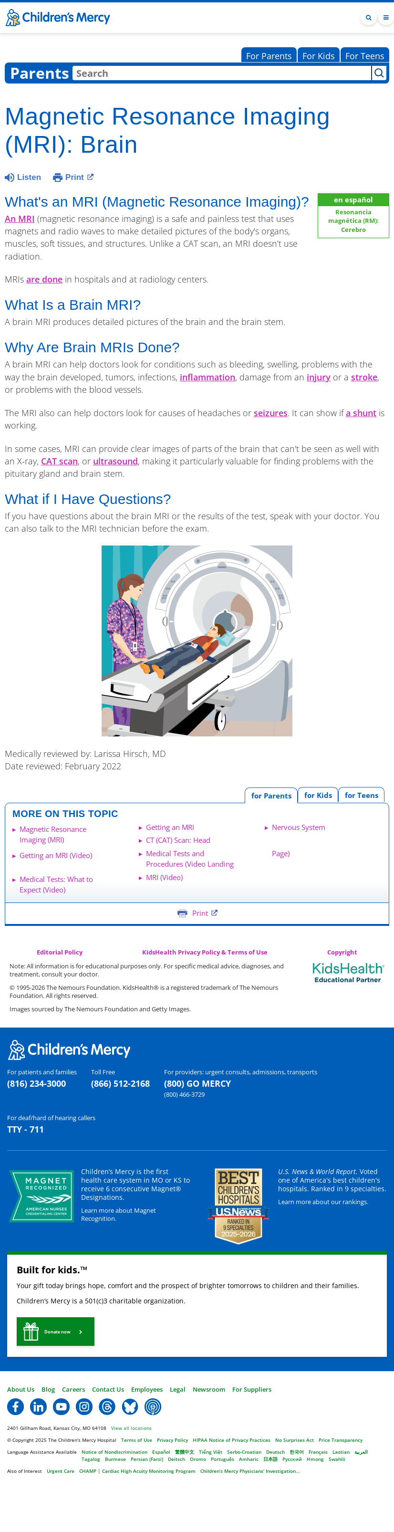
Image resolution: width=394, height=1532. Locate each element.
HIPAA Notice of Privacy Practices (231, 1440)
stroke (364, 377)
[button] (55, 1331)
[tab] (361, 794)
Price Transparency (341, 1440)
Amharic (249, 1459)
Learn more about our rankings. (323, 1201)
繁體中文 (184, 1451)
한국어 (297, 1451)
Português (222, 1459)
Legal (178, 1389)
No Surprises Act (294, 1440)
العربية (361, 1451)
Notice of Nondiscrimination (114, 1451)
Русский (292, 1459)
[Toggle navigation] (386, 17)
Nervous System (298, 827)
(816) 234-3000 (36, 1083)
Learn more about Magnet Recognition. (118, 1214)
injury (319, 377)
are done (44, 279)
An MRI (20, 218)
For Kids (318, 56)
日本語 (270, 1459)
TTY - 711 (25, 1129)
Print (79, 176)
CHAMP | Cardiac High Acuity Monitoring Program (137, 1471)
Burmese (115, 1459)
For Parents (269, 56)
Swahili (337, 1459)
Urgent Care (60, 1471)
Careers (73, 1389)
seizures (271, 413)
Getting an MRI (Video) (56, 855)
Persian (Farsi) (147, 1459)
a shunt (361, 413)
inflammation (207, 377)
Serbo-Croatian (244, 1451)
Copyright (342, 952)
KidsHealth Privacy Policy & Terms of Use (205, 952)
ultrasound (115, 461)
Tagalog (91, 1459)
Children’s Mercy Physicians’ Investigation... (250, 1471)
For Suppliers (251, 1389)
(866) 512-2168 (120, 1083)
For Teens (364, 56)
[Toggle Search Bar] (369, 17)
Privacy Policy (172, 1440)
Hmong (315, 1459)
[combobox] (222, 73)
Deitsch (176, 1459)
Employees (147, 1389)
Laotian (341, 1451)
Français (318, 1451)
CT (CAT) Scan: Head (178, 840)
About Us (20, 1389)
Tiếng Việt (210, 1451)
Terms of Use (136, 1440)
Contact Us (108, 1389)
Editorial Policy (60, 952)
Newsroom (209, 1389)
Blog (48, 1389)
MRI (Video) (164, 877)
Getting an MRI (170, 827)
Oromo (198, 1459)
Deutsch (275, 1451)
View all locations (131, 1428)
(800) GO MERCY (197, 1083)
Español (161, 1451)
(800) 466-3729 (184, 1094)
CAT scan (59, 461)
